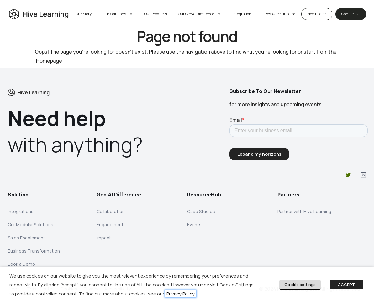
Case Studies (201, 211)
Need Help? (316, 14)
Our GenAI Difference (199, 14)
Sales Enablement (26, 238)
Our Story (84, 14)
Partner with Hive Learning (304, 211)
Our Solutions (118, 14)
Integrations (242, 14)
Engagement (110, 224)
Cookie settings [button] (300, 284)
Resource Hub (280, 14)
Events (194, 224)
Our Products (155, 14)
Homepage (49, 60)
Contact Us (350, 14)
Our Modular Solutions (30, 224)
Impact (104, 238)
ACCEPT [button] (346, 284)
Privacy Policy (180, 293)
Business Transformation (34, 251)
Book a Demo (21, 264)
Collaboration (111, 211)
